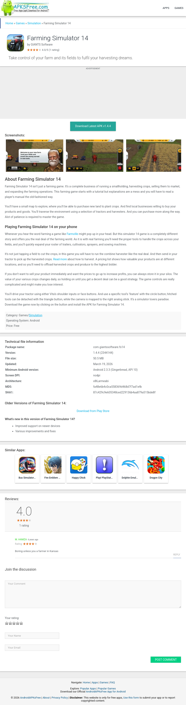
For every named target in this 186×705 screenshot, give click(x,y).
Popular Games (107, 688)
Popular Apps (88, 688)
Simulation (34, 23)
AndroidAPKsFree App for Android (106, 691)
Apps (166, 8)
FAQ (112, 682)
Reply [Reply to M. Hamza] (176, 554)
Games (178, 8)
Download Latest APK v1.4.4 (93, 126)
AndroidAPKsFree (30, 697)
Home (9, 23)
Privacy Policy (60, 697)
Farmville (72, 234)
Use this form (131, 697)
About (46, 697)
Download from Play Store (93, 411)
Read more (60, 259)
